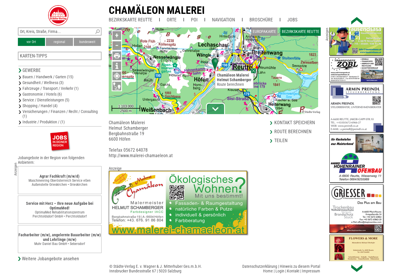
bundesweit (87, 42)
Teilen (281, 140)
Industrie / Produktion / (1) (43, 122)
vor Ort (31, 42)
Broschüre (261, 20)
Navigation (223, 20)
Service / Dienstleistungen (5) (45, 100)
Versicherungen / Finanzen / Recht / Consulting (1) (60, 113)
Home (268, 271)
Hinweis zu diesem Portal (300, 266)
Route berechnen (230, 84)
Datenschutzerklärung (259, 266)
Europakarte (264, 31)
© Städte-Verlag (311, 112)
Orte (172, 20)
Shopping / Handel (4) (39, 105)
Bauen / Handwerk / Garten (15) (47, 77)
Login (279, 271)
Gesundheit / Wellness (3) (42, 82)
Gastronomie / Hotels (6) (42, 94)
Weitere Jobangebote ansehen (50, 258)
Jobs (292, 20)
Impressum (311, 271)
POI (194, 20)
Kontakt (293, 271)
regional (59, 42)
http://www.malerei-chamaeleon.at (141, 155)
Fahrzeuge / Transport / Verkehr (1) (50, 88)
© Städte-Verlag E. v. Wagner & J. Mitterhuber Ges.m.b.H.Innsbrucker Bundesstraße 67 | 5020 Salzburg (155, 268)
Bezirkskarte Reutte (130, 20)
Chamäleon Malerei (157, 10)
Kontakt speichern (294, 122)
